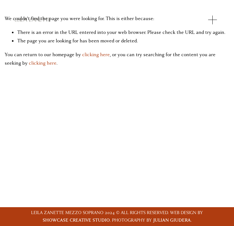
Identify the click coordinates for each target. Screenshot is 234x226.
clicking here (96, 54)
